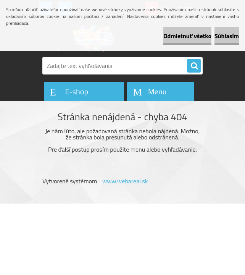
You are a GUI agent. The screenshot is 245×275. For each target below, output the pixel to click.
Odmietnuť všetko (187, 35)
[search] (194, 66)
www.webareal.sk (125, 181)
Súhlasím (226, 35)
